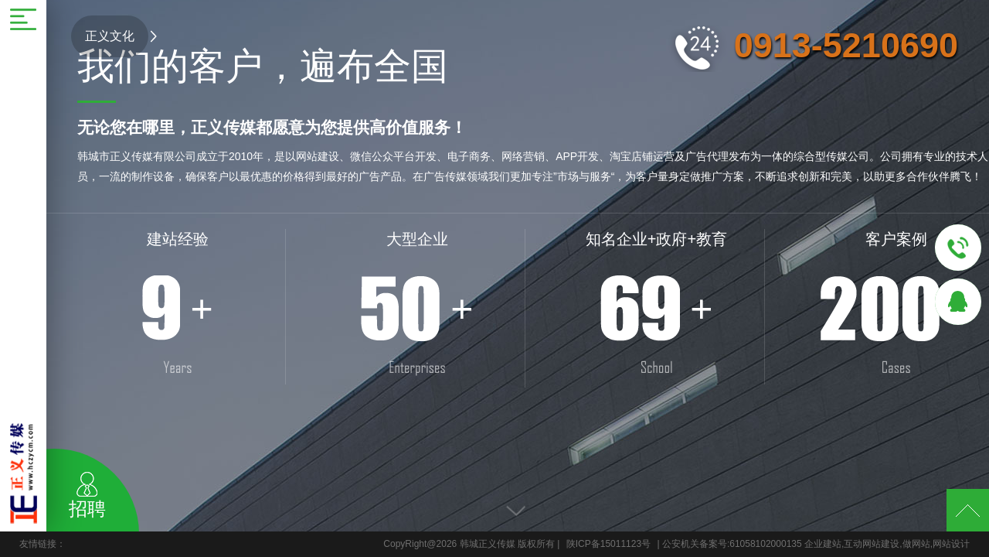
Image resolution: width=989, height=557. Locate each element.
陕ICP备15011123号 (608, 543)
